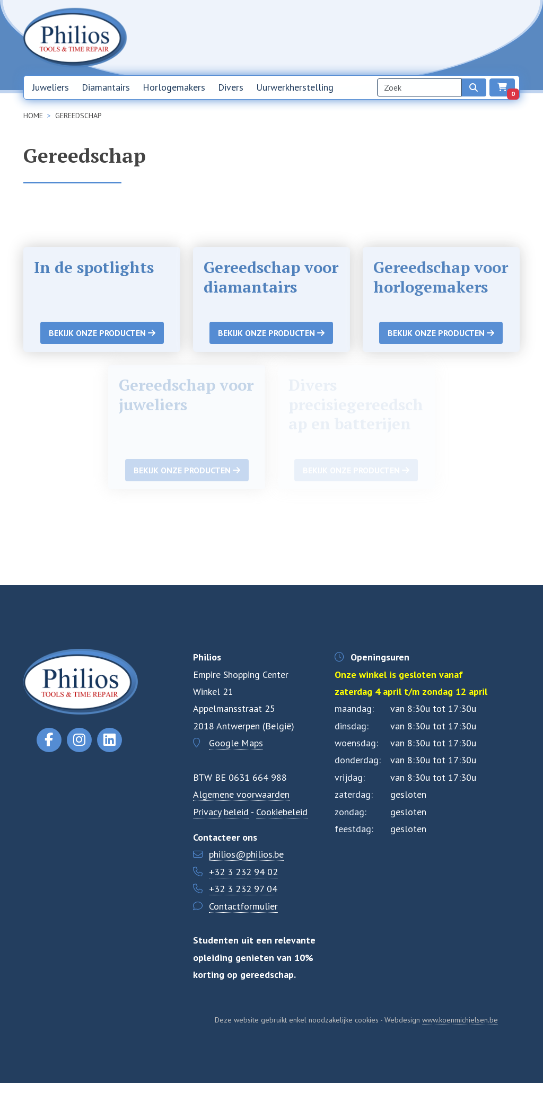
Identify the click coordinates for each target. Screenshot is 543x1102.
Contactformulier (243, 925)
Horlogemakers (174, 89)
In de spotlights (95, 267)
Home (327, 38)
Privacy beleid (221, 831)
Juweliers (50, 89)
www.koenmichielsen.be (460, 1039)
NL (485, 38)
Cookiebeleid (282, 831)
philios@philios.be (246, 874)
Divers (230, 89)
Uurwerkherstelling (295, 89)
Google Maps (236, 762)
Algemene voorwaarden (241, 814)
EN (509, 38)
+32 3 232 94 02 (243, 891)
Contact (452, 38)
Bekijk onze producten (102, 352)
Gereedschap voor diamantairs (271, 276)
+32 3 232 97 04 (243, 908)
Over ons (414, 38)
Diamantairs (106, 89)
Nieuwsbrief (368, 38)
